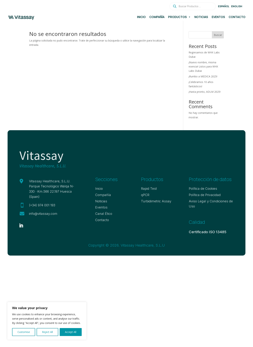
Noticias (201, 17)
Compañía (156, 17)
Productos (179, 17)
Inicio (141, 17)
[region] (47, 321)
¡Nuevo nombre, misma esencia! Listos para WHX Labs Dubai (203, 67)
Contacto (237, 17)
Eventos (218, 17)
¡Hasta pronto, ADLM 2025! (205, 91)
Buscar (218, 35)
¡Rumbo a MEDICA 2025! (203, 76)
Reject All (47, 332)
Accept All (70, 332)
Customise (23, 332)
